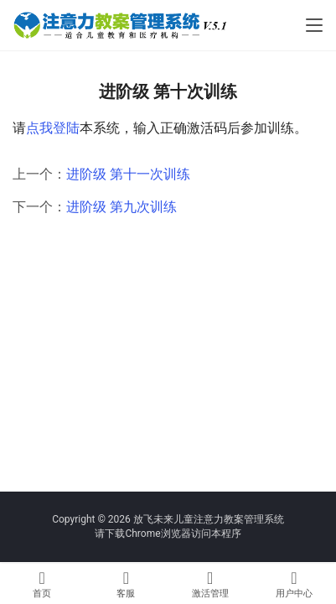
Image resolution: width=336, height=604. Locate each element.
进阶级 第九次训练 (121, 207)
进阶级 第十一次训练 (128, 174)
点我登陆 (53, 128)
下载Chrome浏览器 (147, 533)
